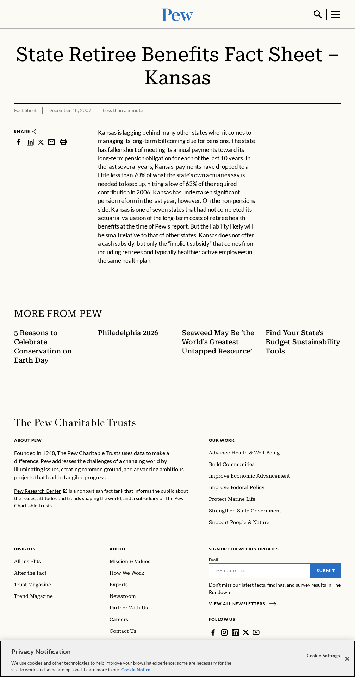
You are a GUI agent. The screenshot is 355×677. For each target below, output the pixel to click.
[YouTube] (256, 631)
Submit (326, 570)
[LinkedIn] (235, 631)
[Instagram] (224, 631)
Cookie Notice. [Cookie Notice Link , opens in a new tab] (136, 669)
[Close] (347, 659)
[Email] (260, 570)
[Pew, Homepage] (177, 14)
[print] (63, 141)
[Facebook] (213, 631)
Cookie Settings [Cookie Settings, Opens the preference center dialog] (323, 655)
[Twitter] (246, 631)
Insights (25, 548)
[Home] (75, 422)
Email (213, 559)
